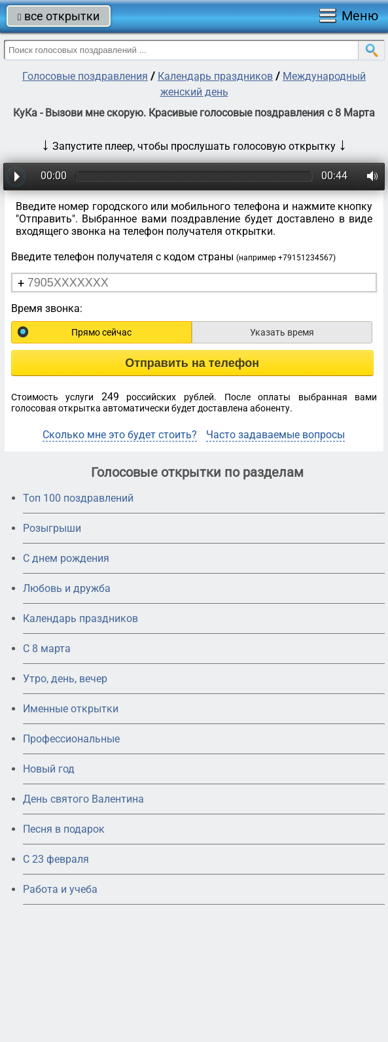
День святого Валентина (83, 799)
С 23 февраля (56, 859)
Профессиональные (71, 739)
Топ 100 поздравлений (78, 498)
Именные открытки (70, 709)
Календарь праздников (215, 76)
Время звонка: (46, 308)
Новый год (49, 769)
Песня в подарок (64, 829)
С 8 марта (47, 648)
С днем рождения (66, 558)
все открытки (58, 16)
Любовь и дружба (67, 588)
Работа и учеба (60, 889)
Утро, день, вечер (65, 678)
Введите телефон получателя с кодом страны (173, 257)
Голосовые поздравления (85, 76)
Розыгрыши (52, 528)
